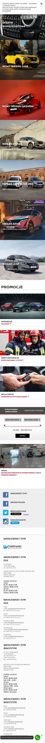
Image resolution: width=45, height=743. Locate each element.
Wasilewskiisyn (18, 520)
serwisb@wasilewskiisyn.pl (16, 715)
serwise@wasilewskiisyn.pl (16, 616)
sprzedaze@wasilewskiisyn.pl (16, 609)
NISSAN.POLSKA (17, 502)
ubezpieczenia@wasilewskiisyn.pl (18, 629)
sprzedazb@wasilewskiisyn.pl (16, 708)
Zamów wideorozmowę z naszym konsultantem (16, 737)
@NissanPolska (18, 511)
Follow (26, 514)
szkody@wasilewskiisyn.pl (16, 622)
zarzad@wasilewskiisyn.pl (15, 636)
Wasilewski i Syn (18, 493)
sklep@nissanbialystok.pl (15, 722)
